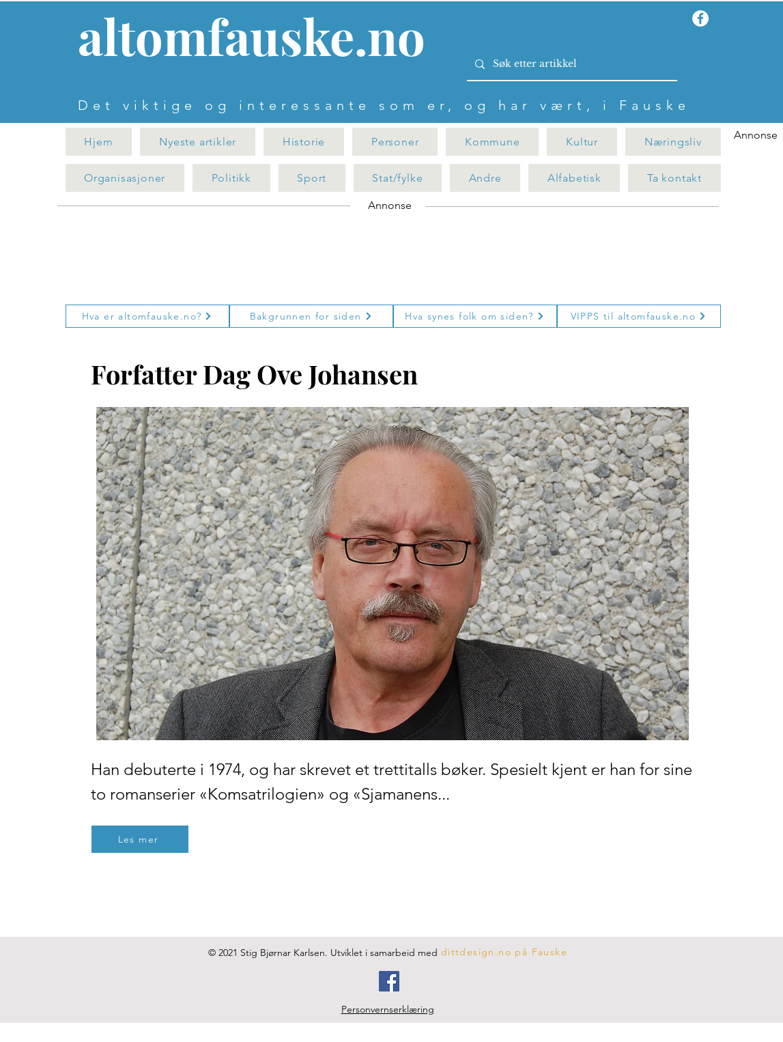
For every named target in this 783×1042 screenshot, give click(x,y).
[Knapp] (259, 39)
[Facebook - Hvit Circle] (700, 18)
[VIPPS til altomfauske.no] (639, 316)
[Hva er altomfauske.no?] (147, 316)
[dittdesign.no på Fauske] (505, 952)
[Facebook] (389, 981)
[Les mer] (139, 839)
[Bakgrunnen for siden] (311, 316)
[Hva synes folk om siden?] (475, 316)
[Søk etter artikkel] (571, 64)
